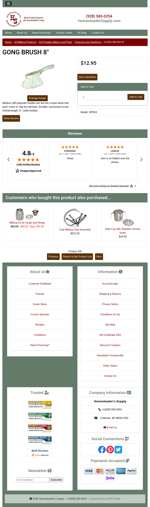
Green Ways (40, 304)
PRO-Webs (114, 498)
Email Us (110, 427)
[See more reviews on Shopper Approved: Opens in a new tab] (109, 186)
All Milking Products (25, 42)
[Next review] (141, 159)
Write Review (11, 118)
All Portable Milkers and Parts (55, 42)
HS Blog (82, 32)
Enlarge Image (37, 98)
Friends (40, 294)
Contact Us (98, 32)
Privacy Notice (110, 304)
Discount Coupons (110, 345)
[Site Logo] (27, 19)
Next (99, 256)
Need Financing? (41, 32)
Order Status (110, 365)
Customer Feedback (40, 283)
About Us (22, 32)
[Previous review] (8, 159)
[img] (28, 159)
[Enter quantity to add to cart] (104, 97)
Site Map (110, 324)
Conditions (40, 335)
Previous (53, 256)
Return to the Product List (77, 256)
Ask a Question (87, 77)
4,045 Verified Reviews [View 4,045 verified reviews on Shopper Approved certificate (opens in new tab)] (28, 164)
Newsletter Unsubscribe (110, 355)
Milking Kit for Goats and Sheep (27, 222)
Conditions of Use (110, 314)
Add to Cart (136, 97)
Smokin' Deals (64, 32)
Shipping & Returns (110, 294)
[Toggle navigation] (8, 3)
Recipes (39, 324)
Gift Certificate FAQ (110, 335)
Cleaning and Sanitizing (88, 42)
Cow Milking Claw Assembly (75, 229)
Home (8, 32)
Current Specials (40, 314)
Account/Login (110, 283)
